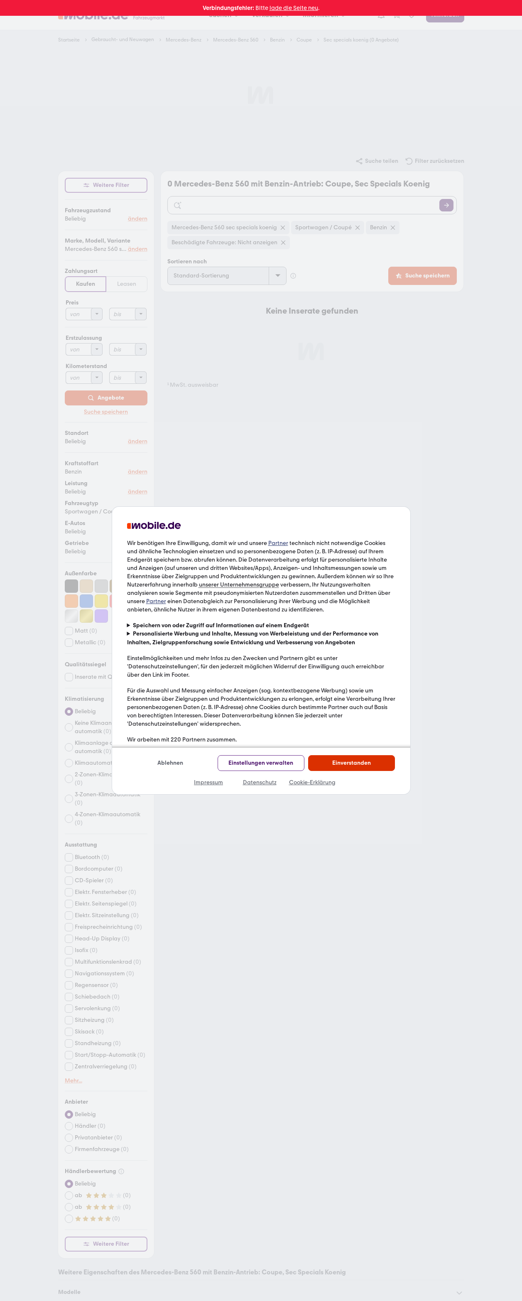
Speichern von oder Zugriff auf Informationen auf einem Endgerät (221, 625)
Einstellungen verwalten (260, 762)
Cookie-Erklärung (312, 782)
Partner (278, 543)
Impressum (208, 782)
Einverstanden (351, 762)
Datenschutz (260, 782)
